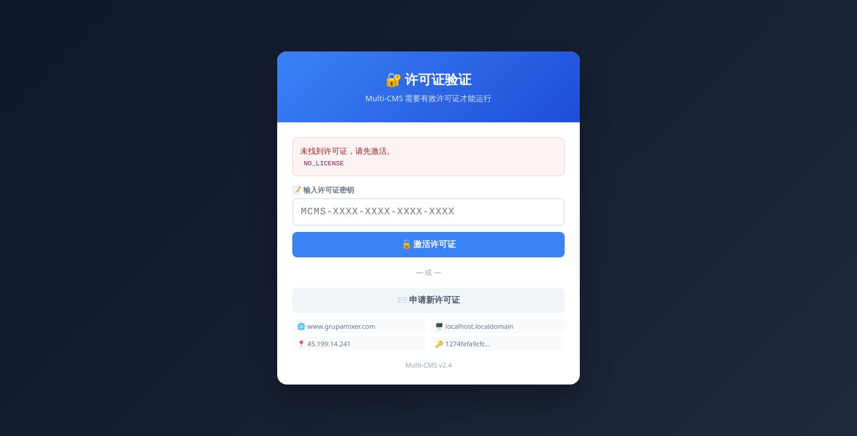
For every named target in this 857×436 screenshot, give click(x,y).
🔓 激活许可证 (428, 245)
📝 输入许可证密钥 (323, 188)
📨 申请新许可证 (429, 301)
